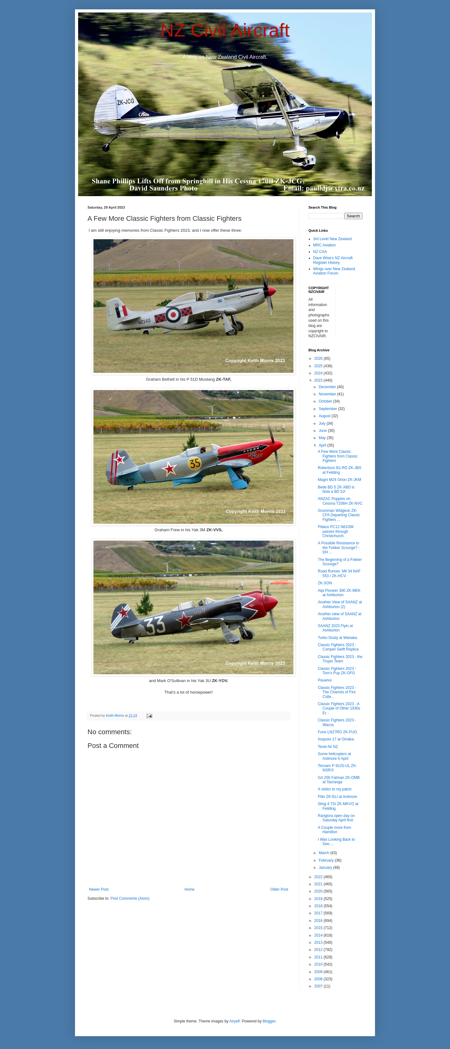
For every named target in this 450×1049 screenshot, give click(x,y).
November (328, 394)
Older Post (279, 889)
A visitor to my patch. (335, 789)
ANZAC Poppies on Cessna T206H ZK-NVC (340, 501)
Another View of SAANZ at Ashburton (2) (340, 604)
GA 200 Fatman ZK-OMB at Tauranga (339, 779)
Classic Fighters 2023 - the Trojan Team (340, 659)
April (323, 445)
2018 (319, 906)
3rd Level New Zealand (332, 239)
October (326, 401)
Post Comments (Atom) (129, 898)
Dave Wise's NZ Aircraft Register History (332, 260)
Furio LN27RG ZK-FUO (337, 732)
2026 (319, 358)
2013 (319, 942)
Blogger (268, 1021)
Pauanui (325, 680)
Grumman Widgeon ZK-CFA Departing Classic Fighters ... (339, 515)
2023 (319, 380)
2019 (319, 899)
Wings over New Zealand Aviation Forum (334, 271)
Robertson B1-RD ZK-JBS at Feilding (339, 470)
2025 (319, 366)
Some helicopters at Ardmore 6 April (334, 756)
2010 (319, 964)
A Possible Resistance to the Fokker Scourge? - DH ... (339, 547)
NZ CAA (320, 252)
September (328, 409)
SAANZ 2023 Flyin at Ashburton (335, 628)
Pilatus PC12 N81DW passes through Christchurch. (336, 531)
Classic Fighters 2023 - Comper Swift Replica (338, 647)
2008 (319, 979)
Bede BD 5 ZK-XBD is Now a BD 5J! (336, 489)
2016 (319, 920)
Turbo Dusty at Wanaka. (338, 638)
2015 (319, 928)
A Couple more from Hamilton (334, 829)
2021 (319, 884)
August (325, 416)
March (324, 853)
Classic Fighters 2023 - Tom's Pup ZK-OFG (337, 670)
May (323, 438)
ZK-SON (325, 583)
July (323, 423)
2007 (319, 986)
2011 (319, 957)
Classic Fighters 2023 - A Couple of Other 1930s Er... (339, 708)
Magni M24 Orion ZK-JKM (339, 479)
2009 (319, 972)
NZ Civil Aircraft (224, 30)
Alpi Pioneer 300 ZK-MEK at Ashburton (339, 592)
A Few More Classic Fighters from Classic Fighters (338, 456)
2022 (319, 877)
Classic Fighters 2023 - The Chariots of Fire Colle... (337, 692)
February (327, 860)
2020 (319, 891)
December (328, 387)
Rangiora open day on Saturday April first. (336, 818)
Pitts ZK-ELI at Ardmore (337, 796)
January (326, 867)
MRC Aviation (324, 245)
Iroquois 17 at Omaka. (336, 739)
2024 (319, 373)
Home (189, 889)
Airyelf (234, 1021)
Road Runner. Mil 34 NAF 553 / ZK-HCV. (339, 573)
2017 (319, 913)
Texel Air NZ (328, 747)
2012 (319, 950)
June (323, 430)
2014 (319, 935)
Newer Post (98, 889)
